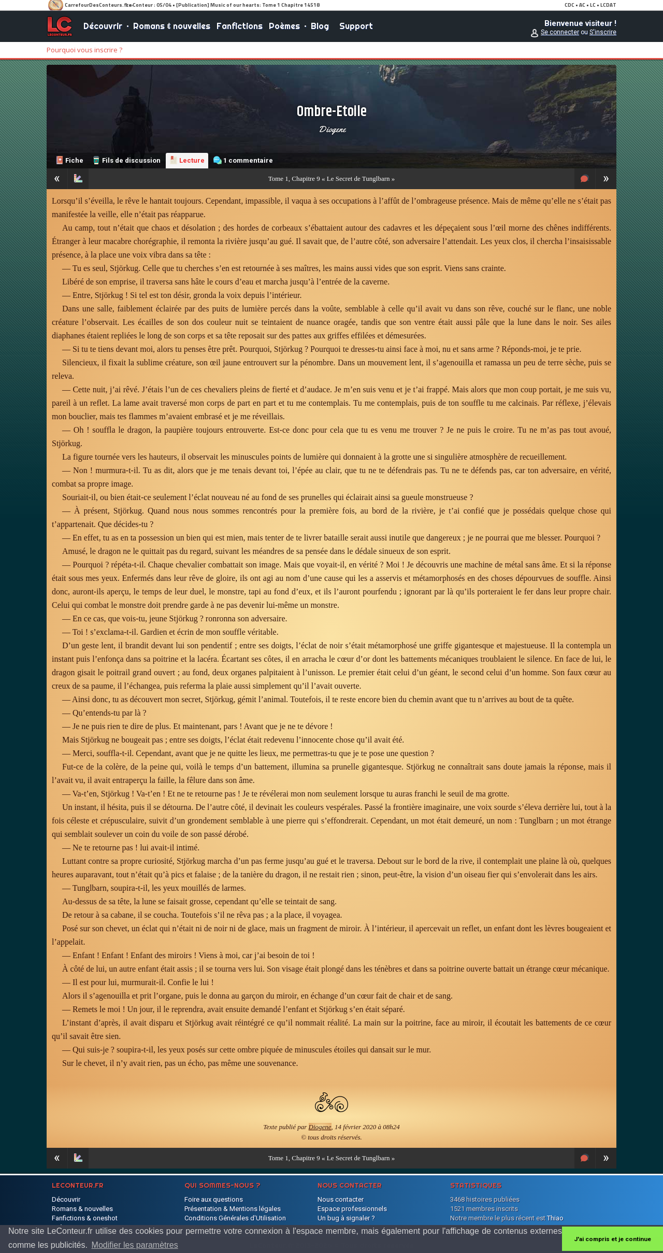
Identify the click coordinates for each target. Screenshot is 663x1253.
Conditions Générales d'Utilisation (235, 1218)
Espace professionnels (352, 1209)
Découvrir (102, 26)
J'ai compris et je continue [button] (612, 1239)
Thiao (555, 1218)
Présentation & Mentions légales (232, 1209)
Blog (320, 26)
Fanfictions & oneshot (85, 1218)
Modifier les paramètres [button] (135, 1245)
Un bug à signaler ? (346, 1218)
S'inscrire (602, 32)
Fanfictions (240, 26)
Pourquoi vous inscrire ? (84, 49)
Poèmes (284, 26)
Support (356, 26)
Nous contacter (341, 1199)
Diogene (331, 129)
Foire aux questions (213, 1199)
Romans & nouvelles (171, 26)
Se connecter (560, 32)
